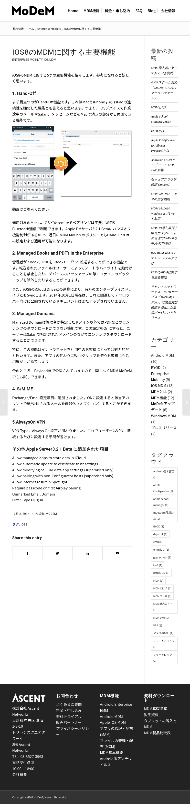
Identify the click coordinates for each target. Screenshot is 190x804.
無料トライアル (69, 716)
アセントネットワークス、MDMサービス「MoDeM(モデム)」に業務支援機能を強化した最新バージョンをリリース (164, 302)
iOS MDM (50, 59)
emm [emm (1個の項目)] (158, 542)
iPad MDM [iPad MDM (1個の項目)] (161, 573)
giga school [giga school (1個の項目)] (162, 557)
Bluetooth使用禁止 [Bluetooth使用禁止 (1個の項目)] (163, 515)
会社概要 (19, 774)
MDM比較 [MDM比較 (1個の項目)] (161, 617)
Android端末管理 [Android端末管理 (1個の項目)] (163, 474)
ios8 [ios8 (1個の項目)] (157, 565)
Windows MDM (163, 415)
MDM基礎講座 (155, 708)
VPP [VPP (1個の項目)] (157, 625)
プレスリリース (163, 427)
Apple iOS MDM (113, 722)
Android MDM (162, 355)
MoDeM (51, 514)
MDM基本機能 (111, 752)
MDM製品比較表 (157, 732)
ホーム (30, 28)
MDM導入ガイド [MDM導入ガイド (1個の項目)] (163, 607)
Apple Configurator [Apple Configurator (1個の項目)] (163, 488)
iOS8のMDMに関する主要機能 (64, 52)
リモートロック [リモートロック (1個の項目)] (162, 658)
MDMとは (159, 391)
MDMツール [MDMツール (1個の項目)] (162, 596)
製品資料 (151, 714)
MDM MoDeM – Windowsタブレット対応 (163, 213)
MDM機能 (159, 397)
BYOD (155, 367)
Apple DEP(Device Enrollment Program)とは (163, 145)
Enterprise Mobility (49, 28)
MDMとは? (158, 107)
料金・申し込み (69, 710)
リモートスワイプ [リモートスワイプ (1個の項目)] (164, 644)
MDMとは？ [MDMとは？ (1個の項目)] (162, 588)
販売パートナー (69, 722)
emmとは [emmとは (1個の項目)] (161, 549)
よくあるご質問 (69, 704)
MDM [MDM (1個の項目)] (158, 580)
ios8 (24, 524)
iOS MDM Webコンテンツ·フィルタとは (164, 258)
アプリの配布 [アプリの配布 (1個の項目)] (163, 633)
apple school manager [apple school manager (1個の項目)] (161, 502)
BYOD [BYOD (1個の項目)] (158, 526)
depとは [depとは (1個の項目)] (160, 534)
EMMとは (157, 131)
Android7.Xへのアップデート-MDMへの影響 (163, 165)
